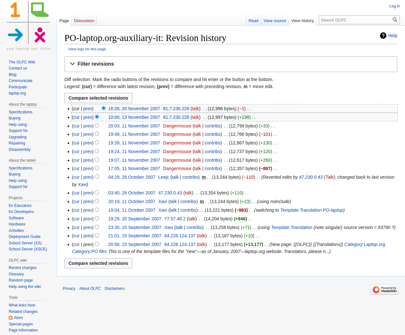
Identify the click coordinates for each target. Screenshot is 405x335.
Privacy (69, 288)
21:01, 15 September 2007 (134, 235)
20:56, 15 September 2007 (134, 244)
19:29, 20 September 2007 (134, 218)
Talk (330, 177)
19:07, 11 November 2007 (134, 160)
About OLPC (90, 288)
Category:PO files (89, 251)
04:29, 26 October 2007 (131, 177)
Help (392, 35)
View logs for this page (87, 49)
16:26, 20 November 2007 (134, 108)
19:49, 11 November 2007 (134, 134)
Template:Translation (291, 227)
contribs (212, 125)
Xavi (82, 184)
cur (76, 117)
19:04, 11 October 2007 (131, 210)
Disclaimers (115, 288)
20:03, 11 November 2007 (134, 125)
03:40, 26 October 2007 (131, 192)
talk (195, 108)
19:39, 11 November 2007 (134, 142)
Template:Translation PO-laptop (311, 210)
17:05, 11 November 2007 (134, 168)
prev (87, 108)
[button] (231, 64)
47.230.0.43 (311, 177)
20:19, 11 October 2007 (131, 201)
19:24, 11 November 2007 (134, 151)
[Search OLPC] (359, 19)
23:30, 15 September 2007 (134, 227)
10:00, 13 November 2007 (134, 117)
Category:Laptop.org (364, 244)
